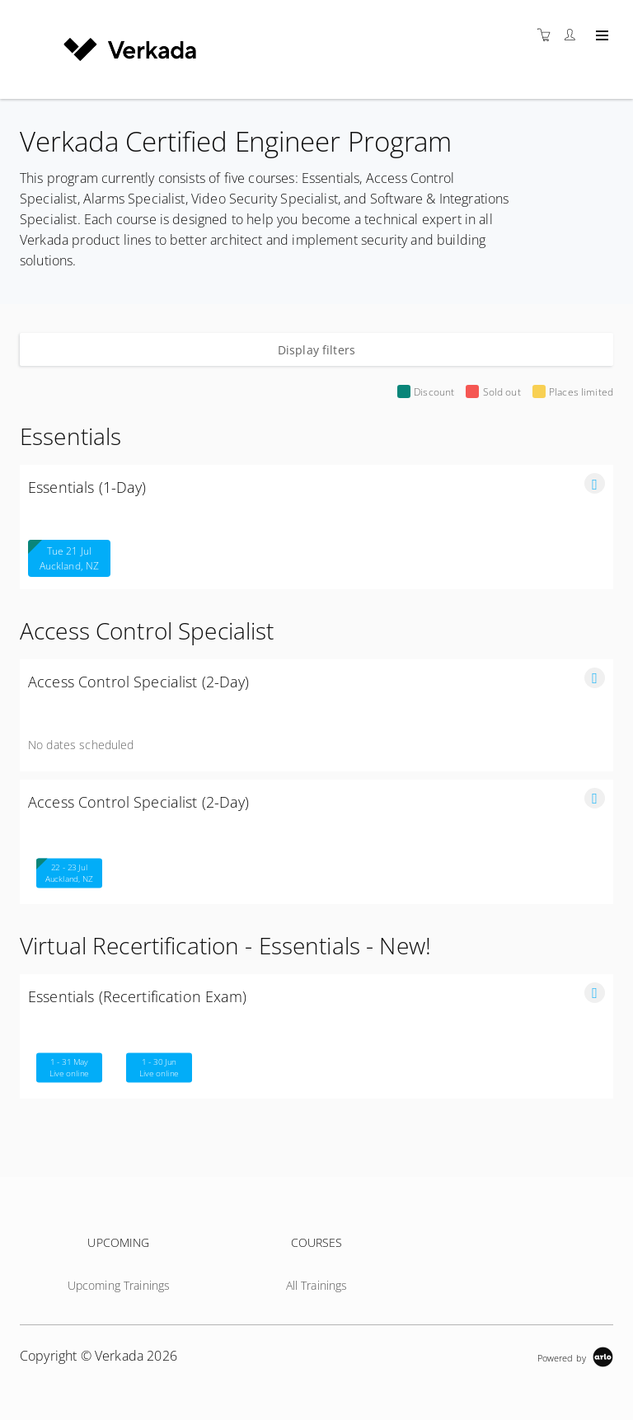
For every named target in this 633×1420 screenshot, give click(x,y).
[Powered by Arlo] (575, 1356)
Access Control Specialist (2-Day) (139, 681)
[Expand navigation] (600, 36)
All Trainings (317, 1285)
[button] (594, 483)
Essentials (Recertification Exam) (137, 996)
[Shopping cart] (548, 35)
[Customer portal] (573, 35)
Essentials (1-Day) (87, 487)
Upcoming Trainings (119, 1285)
